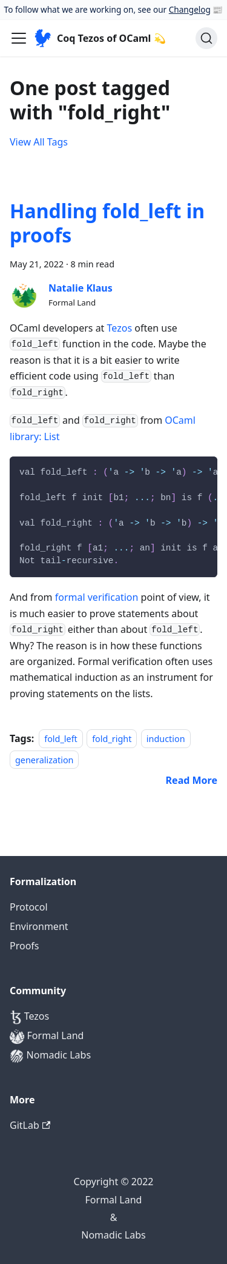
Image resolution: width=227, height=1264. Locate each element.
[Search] (206, 38)
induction (165, 738)
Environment (39, 926)
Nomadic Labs (50, 1055)
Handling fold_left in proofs (107, 223)
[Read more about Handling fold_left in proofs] (191, 780)
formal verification (97, 597)
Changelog (190, 9)
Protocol (29, 907)
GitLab (30, 1125)
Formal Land (47, 1036)
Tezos (120, 328)
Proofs (24, 945)
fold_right (111, 738)
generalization (44, 759)
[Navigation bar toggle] (19, 38)
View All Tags (39, 142)
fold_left (60, 738)
